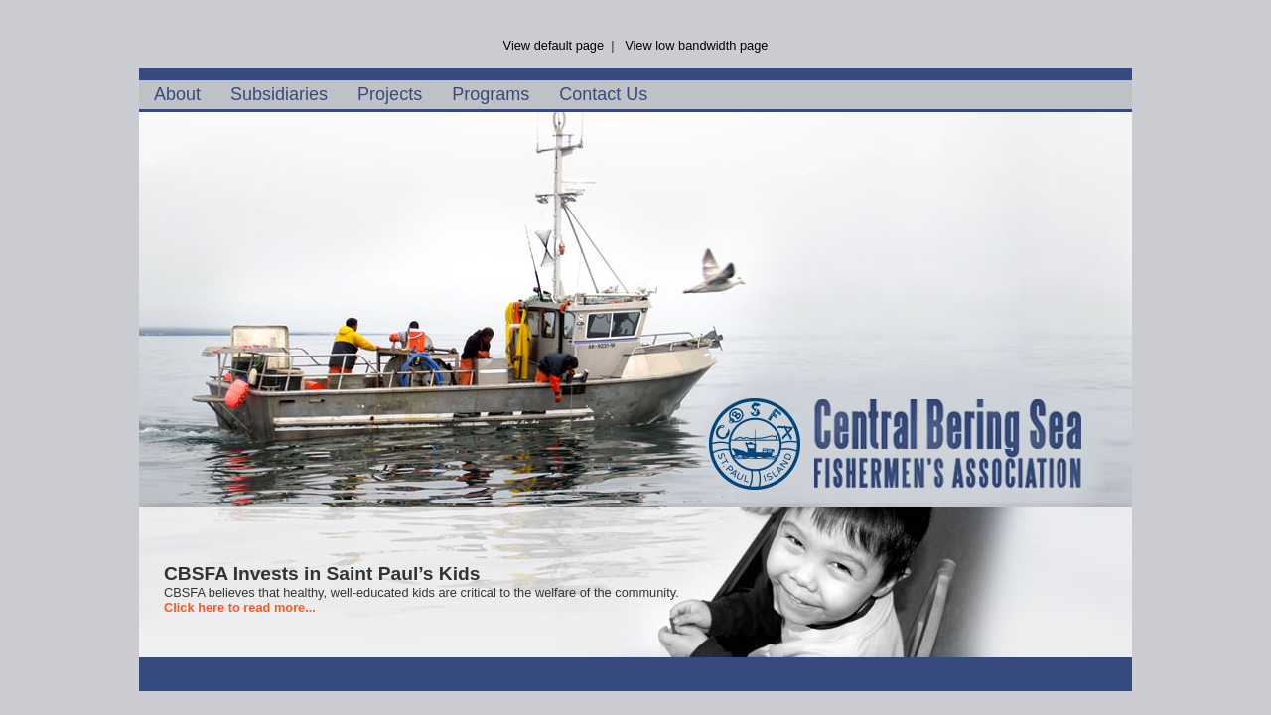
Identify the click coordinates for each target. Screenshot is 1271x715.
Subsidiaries (279, 94)
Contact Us (603, 94)
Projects (389, 94)
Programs (490, 94)
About (177, 94)
